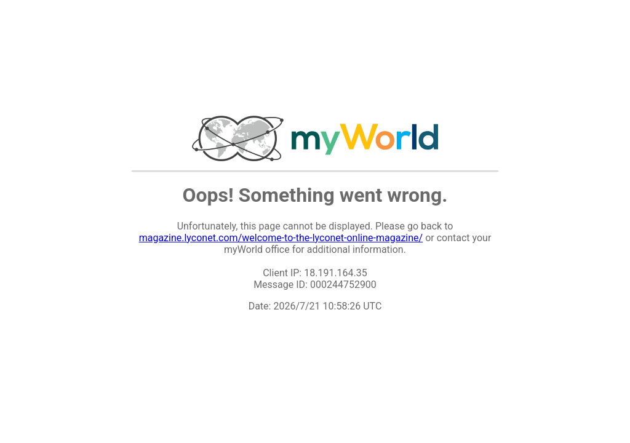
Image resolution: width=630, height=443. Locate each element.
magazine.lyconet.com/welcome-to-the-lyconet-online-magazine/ (281, 238)
